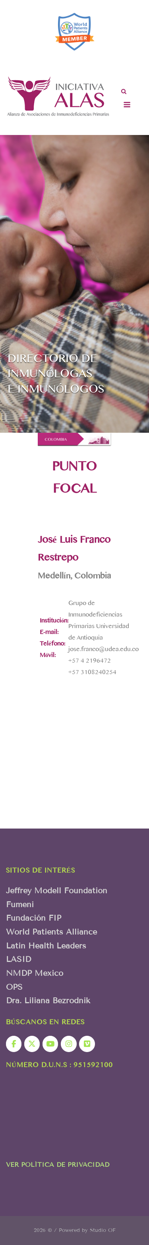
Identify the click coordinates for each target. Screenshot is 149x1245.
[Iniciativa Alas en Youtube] (50, 1044)
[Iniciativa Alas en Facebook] (13, 1044)
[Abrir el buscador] (123, 92)
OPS (14, 987)
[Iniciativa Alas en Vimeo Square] (87, 1044)
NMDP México (34, 973)
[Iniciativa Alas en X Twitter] (32, 1044)
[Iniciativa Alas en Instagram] (68, 1044)
